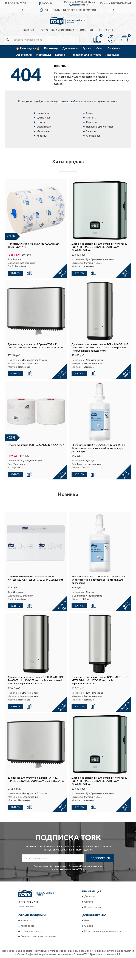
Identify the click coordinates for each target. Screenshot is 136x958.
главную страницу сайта (64, 101)
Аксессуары (113, 54)
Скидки (88, 926)
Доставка (89, 896)
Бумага (87, 48)
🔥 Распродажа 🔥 (28, 48)
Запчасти (91, 131)
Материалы (43, 54)
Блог (87, 920)
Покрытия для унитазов (85, 54)
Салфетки (113, 48)
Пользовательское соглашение (38, 936)
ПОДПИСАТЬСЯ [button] (100, 858)
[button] (79, 5)
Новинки (86, 30)
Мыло (99, 48)
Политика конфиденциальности (102, 931)
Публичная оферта (31, 931)
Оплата (88, 902)
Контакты (106, 30)
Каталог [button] (29, 30)
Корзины (60, 54)
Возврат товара (93, 907)
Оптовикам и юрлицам (57, 30)
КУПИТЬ (15, 273)
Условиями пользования (66, 869)
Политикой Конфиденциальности (85, 866)
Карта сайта (27, 926)
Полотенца (51, 48)
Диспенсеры (70, 48)
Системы (91, 118)
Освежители (24, 54)
